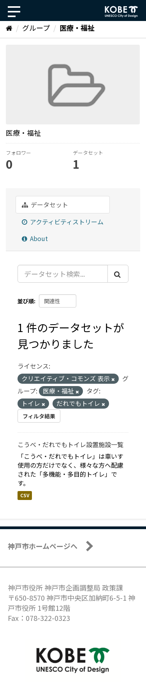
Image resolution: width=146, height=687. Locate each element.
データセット (45, 204)
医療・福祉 (77, 28)
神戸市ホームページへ (42, 546)
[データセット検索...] (63, 274)
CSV (24, 495)
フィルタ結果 (39, 416)
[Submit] (117, 274)
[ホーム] (9, 28)
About (35, 238)
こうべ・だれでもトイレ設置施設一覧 (70, 444)
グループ (36, 28)
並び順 (26, 301)
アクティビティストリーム (63, 221)
